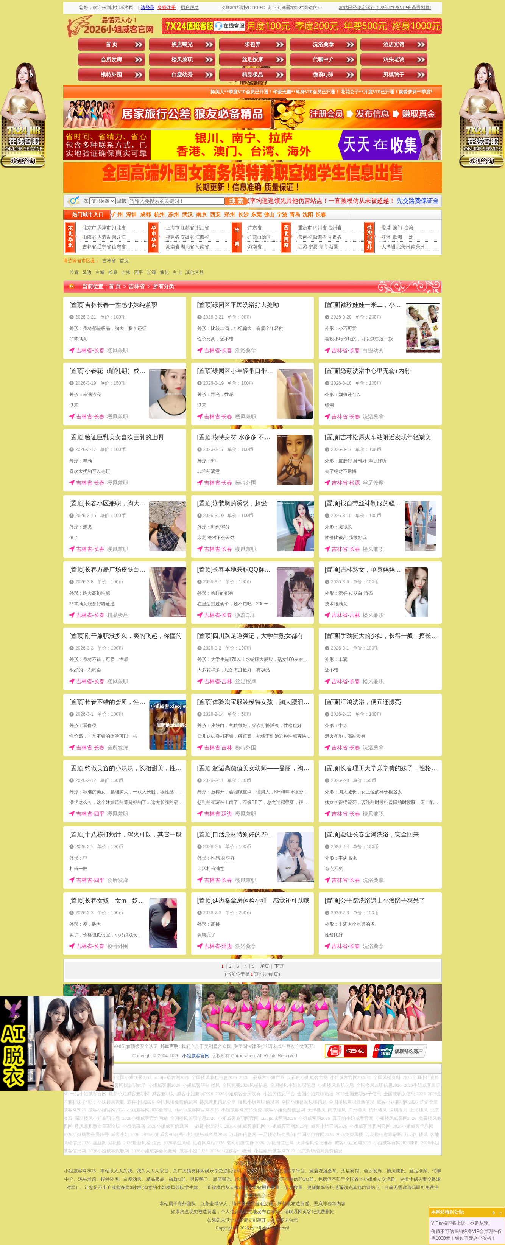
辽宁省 (104, 246)
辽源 (151, 272)
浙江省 (202, 227)
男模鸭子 (393, 75)
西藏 (302, 246)
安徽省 (187, 237)
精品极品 (252, 75)
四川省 (320, 227)
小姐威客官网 (195, 1055)
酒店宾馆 (393, 44)
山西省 (89, 237)
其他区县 (194, 272)
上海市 (172, 227)
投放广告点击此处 (252, 1163)
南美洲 (418, 246)
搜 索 (236, 201)
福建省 (172, 237)
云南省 (305, 237)
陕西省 (320, 237)
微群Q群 (323, 75)
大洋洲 (388, 246)
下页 (279, 966)
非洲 (408, 237)
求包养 (252, 44)
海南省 (255, 246)
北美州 (403, 246)
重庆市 (305, 227)
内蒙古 (104, 237)
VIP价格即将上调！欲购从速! (460, 1223)
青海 (323, 246)
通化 (164, 272)
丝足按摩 (252, 59)
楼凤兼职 (182, 59)
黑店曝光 (182, 44)
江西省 (202, 237)
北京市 (89, 227)
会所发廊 (111, 59)
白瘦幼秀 (182, 75)
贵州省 (334, 227)
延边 (87, 272)
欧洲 (397, 237)
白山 (177, 272)
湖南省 (172, 246)
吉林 (125, 272)
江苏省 (187, 227)
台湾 (408, 227)
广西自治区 (259, 237)
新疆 (333, 246)
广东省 (255, 227)
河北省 (119, 227)
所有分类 (163, 286)
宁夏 (313, 246)
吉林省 (89, 246)
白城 (99, 272)
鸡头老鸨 (393, 59)
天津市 (104, 227)
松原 (112, 272)
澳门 (397, 227)
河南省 (202, 246)
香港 (386, 227)
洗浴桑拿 (323, 44)
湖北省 (187, 246)
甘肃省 (334, 237)
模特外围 (111, 75)
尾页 (264, 966)
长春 (74, 272)
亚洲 (386, 237)
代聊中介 (323, 59)
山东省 (119, 246)
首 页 (112, 44)
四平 (138, 272)
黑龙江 (119, 237)
